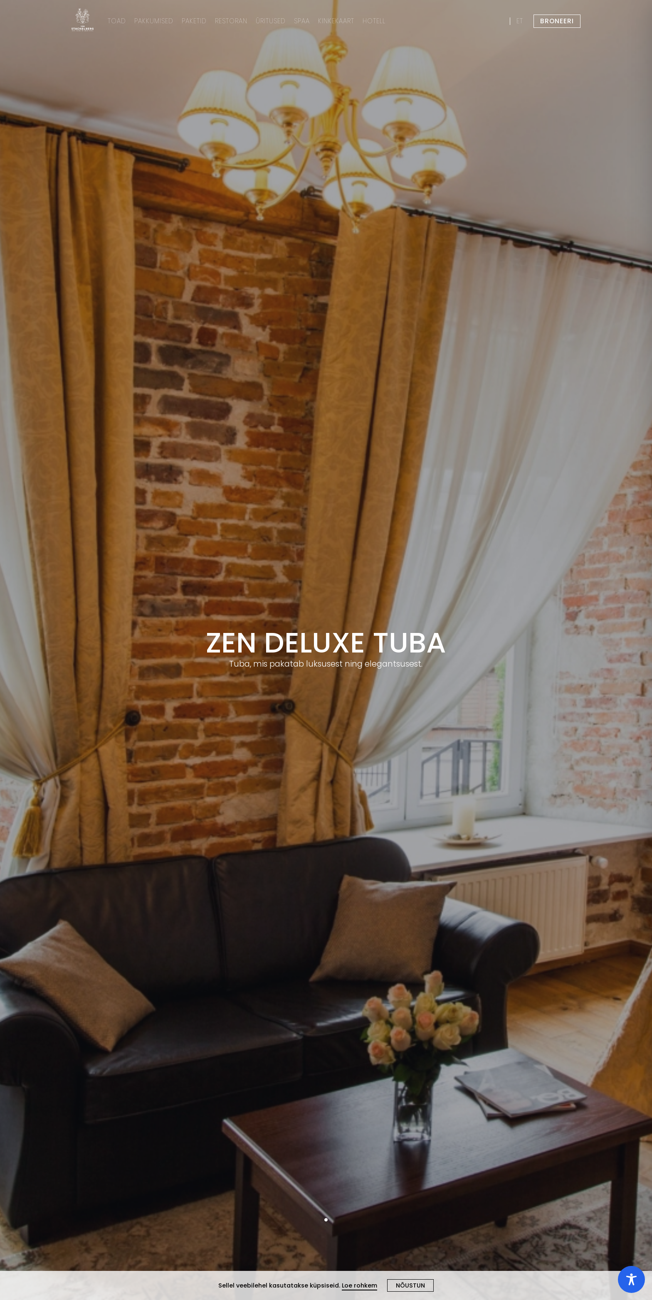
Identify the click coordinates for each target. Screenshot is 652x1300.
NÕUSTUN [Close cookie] (410, 1285)
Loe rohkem (359, 1285)
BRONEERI (557, 21)
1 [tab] (326, 1219)
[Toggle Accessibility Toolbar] (631, 1279)
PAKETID (194, 21)
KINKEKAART (336, 21)
